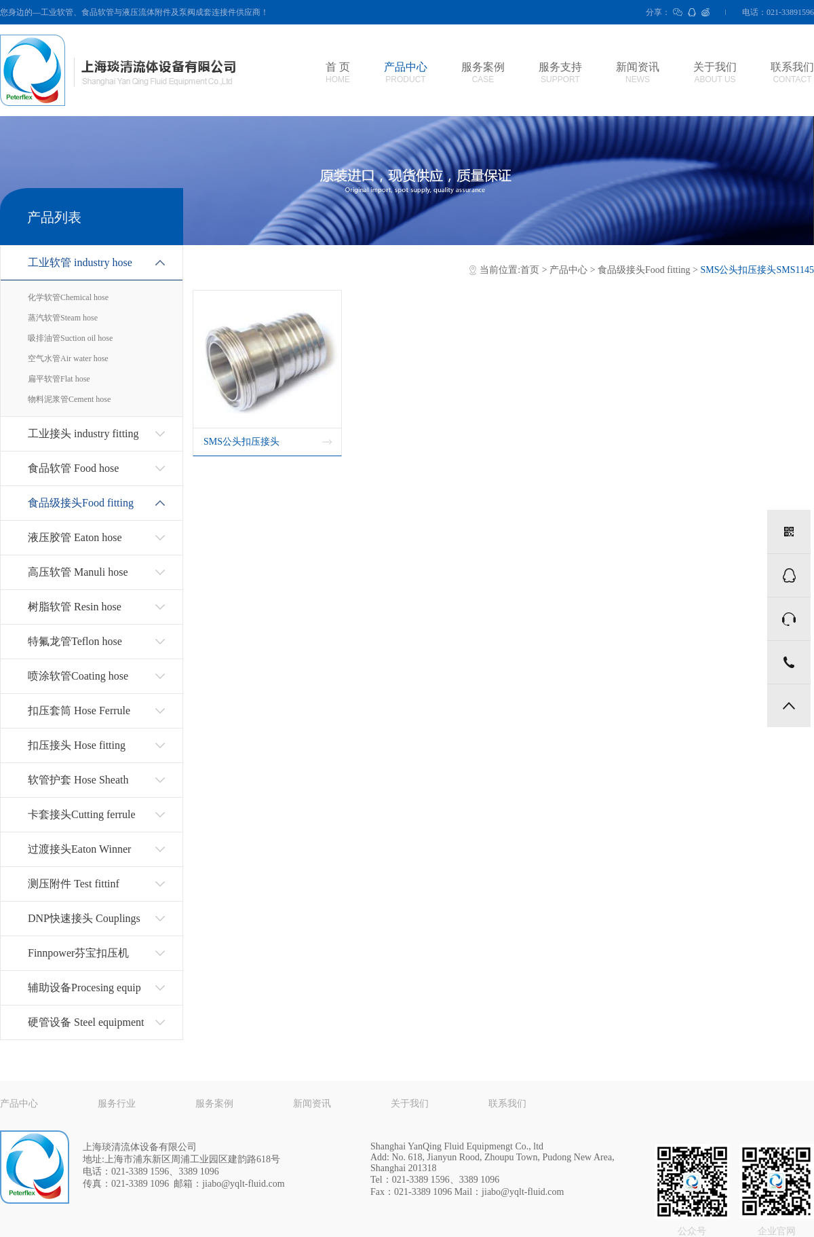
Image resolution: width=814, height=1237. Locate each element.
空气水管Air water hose (68, 358)
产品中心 (405, 72)
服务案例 (483, 72)
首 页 (338, 72)
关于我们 (715, 72)
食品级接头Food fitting (644, 270)
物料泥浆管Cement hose (69, 399)
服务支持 (560, 72)
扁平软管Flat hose (59, 379)
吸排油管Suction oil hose (70, 338)
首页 (529, 270)
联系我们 (792, 72)
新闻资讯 (637, 72)
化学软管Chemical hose (68, 297)
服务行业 (117, 1103)
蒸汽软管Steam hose (63, 317)
